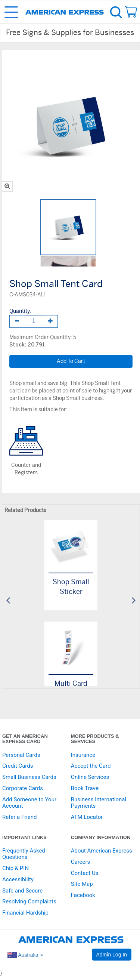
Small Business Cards (29, 777)
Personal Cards (21, 755)
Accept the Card (91, 765)
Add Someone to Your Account (29, 802)
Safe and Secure (22, 890)
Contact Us (85, 873)
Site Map (82, 884)
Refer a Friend (19, 817)
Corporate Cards (22, 788)
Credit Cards (17, 765)
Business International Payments (98, 802)
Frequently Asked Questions (23, 853)
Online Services (90, 777)
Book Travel (85, 788)
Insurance (83, 755)
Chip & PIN (15, 868)
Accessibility (18, 879)
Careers (80, 862)
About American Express (101, 850)
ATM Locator (87, 817)
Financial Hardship (25, 912)
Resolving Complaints (29, 901)
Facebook (83, 895)
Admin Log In (111, 955)
